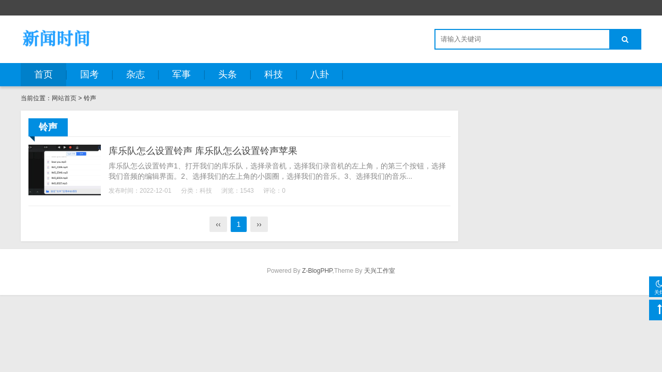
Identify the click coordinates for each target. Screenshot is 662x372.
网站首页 (64, 98)
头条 (227, 74)
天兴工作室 (379, 270)
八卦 (319, 74)
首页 (43, 74)
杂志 (135, 74)
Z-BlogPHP (317, 270)
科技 (273, 74)
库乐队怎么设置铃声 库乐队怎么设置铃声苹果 (203, 151)
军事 (181, 74)
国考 (89, 74)
